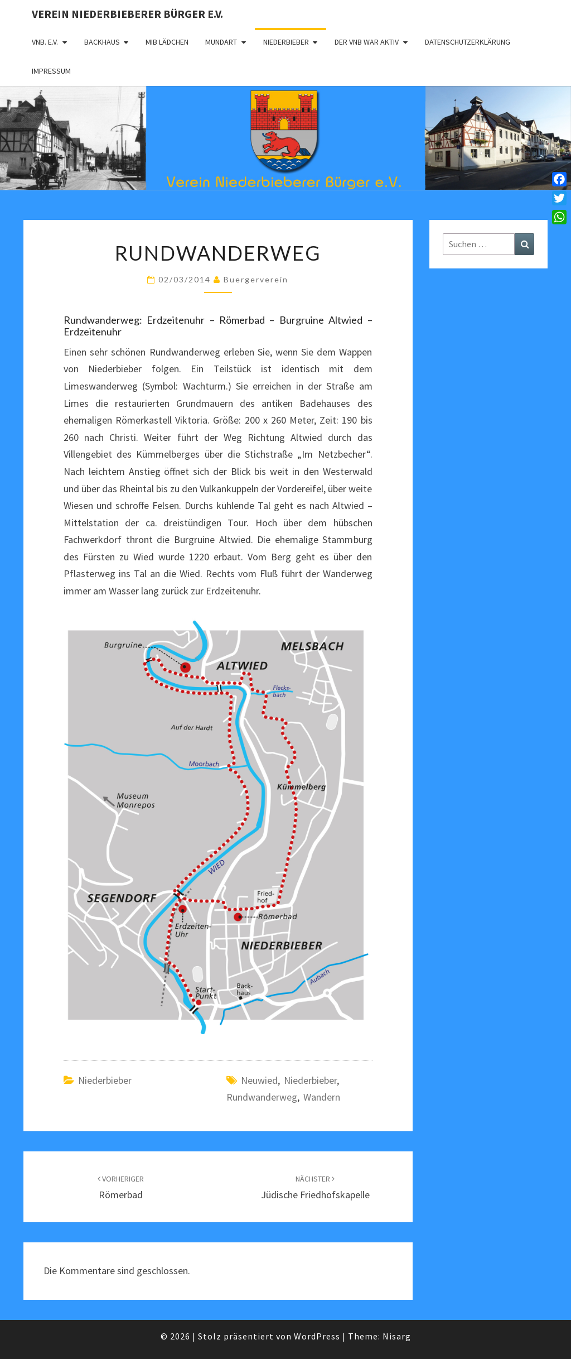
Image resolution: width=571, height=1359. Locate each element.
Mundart (221, 42)
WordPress (317, 1336)
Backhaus (102, 42)
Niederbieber (286, 42)
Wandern (321, 1097)
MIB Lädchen (167, 42)
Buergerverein (256, 279)
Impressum (51, 71)
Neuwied (259, 1080)
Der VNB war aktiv (367, 42)
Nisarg (397, 1336)
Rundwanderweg (261, 1097)
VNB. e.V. (45, 42)
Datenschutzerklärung (467, 42)
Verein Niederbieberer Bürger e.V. (127, 14)
